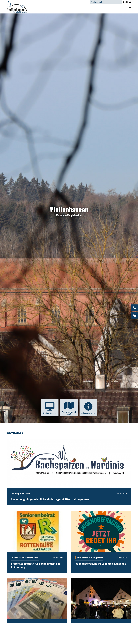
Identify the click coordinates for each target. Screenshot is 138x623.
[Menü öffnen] (129, 8)
